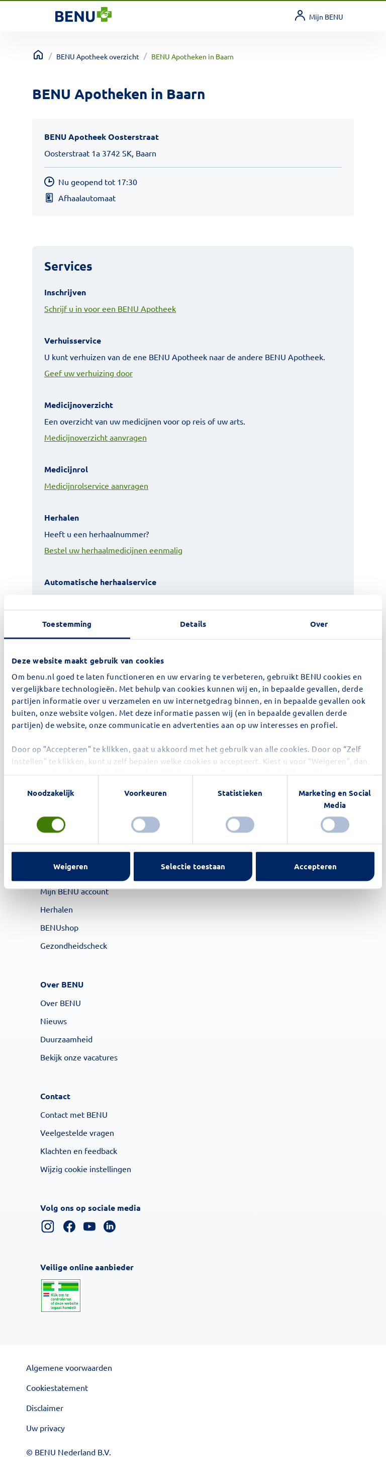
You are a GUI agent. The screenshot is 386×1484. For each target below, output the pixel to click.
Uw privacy (45, 1428)
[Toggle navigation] (43, 17)
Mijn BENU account (74, 891)
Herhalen (56, 909)
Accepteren (315, 867)
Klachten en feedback (78, 1150)
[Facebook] (69, 1225)
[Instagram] (47, 1225)
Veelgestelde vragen (77, 1132)
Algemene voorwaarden (69, 1367)
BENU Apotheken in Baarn (192, 56)
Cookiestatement (57, 1387)
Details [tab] (193, 624)
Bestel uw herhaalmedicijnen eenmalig (113, 550)
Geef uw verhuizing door (88, 373)
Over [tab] (319, 624)
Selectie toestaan (193, 867)
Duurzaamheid (66, 1039)
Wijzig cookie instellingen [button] (85, 1169)
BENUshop (59, 927)
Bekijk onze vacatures (79, 1057)
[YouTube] (89, 1225)
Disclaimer (44, 1408)
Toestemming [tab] (66, 624)
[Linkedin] (110, 1225)
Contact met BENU (74, 1114)
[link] (324, 16)
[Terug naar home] (38, 55)
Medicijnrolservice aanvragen (96, 485)
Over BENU (60, 1003)
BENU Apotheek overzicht (97, 56)
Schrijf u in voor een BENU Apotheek (110, 308)
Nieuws (53, 1021)
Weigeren (70, 867)
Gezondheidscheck (73, 945)
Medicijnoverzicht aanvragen (95, 437)
